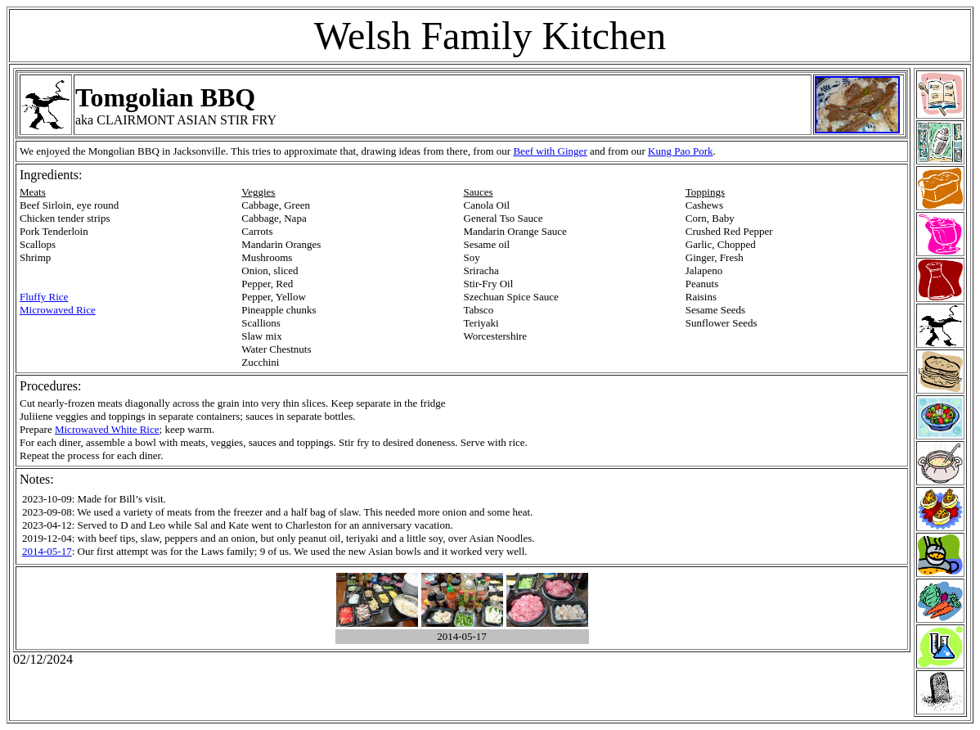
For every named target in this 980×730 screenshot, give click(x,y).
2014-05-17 (47, 551)
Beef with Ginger (550, 151)
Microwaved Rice (58, 310)
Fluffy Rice (44, 297)
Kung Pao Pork (680, 151)
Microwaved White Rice (107, 429)
